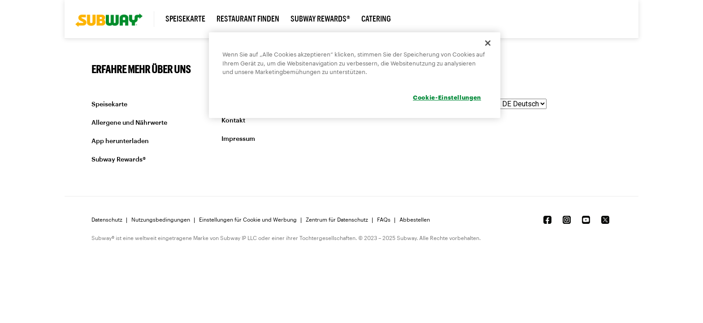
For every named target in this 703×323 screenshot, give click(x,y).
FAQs (384, 220)
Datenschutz (106, 220)
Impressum (238, 139)
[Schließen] (488, 43)
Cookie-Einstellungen (447, 97)
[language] (523, 104)
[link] (114, 19)
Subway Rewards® (118, 160)
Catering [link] (376, 19)
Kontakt (233, 121)
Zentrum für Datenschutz (337, 220)
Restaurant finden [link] (248, 19)
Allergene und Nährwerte (129, 123)
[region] (354, 75)
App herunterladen (120, 141)
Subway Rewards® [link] (320, 19)
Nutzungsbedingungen (160, 220)
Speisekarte (109, 104)
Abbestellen (414, 220)
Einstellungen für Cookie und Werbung (248, 220)
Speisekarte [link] (185, 19)
